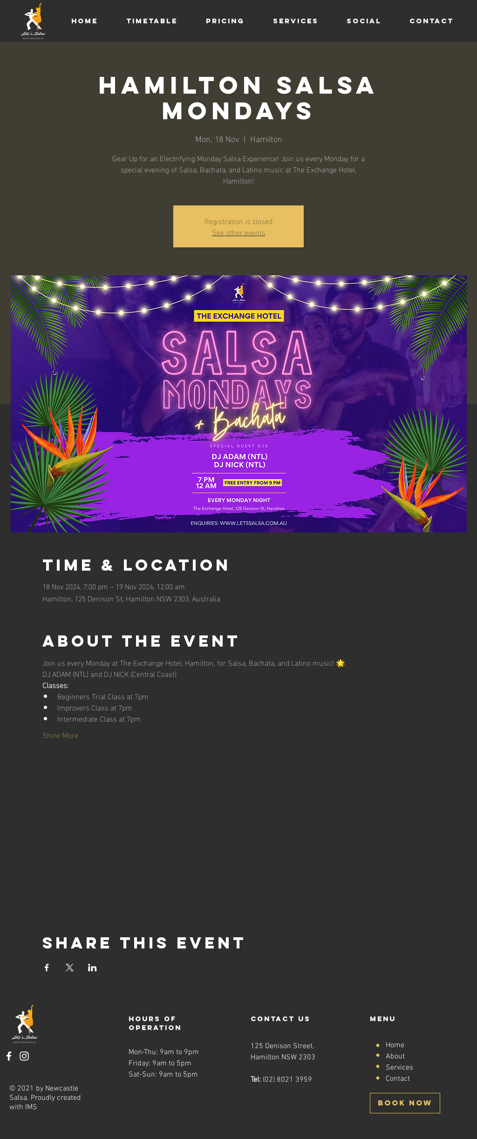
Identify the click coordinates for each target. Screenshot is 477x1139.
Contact (398, 1079)
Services (399, 1067)
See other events (239, 232)
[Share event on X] (69, 967)
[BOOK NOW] (405, 1103)
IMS (31, 1107)
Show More (60, 735)
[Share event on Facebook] (46, 967)
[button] (151, 21)
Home (395, 1045)
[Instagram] (24, 1056)
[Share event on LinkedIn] (92, 967)
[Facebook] (9, 1056)
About (395, 1056)
